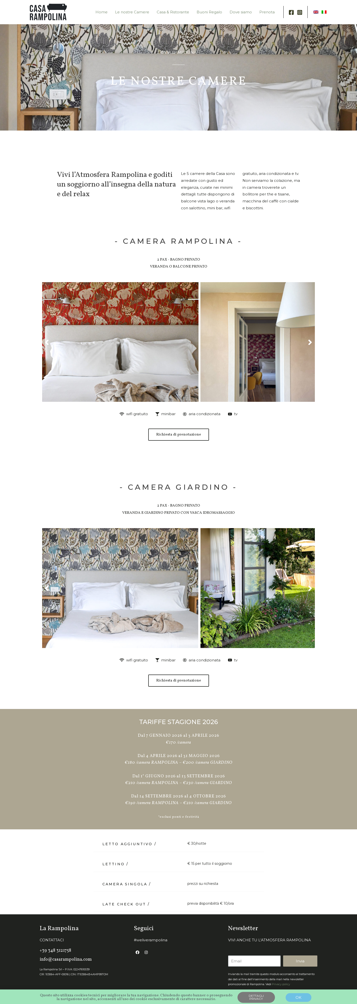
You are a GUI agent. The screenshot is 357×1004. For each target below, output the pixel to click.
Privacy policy (281, 984)
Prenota (267, 12)
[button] (47, 342)
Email (233, 952)
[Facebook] (291, 12)
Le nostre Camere (132, 12)
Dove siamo (241, 12)
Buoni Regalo (209, 12)
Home (101, 12)
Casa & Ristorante (173, 12)
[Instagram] (299, 12)
